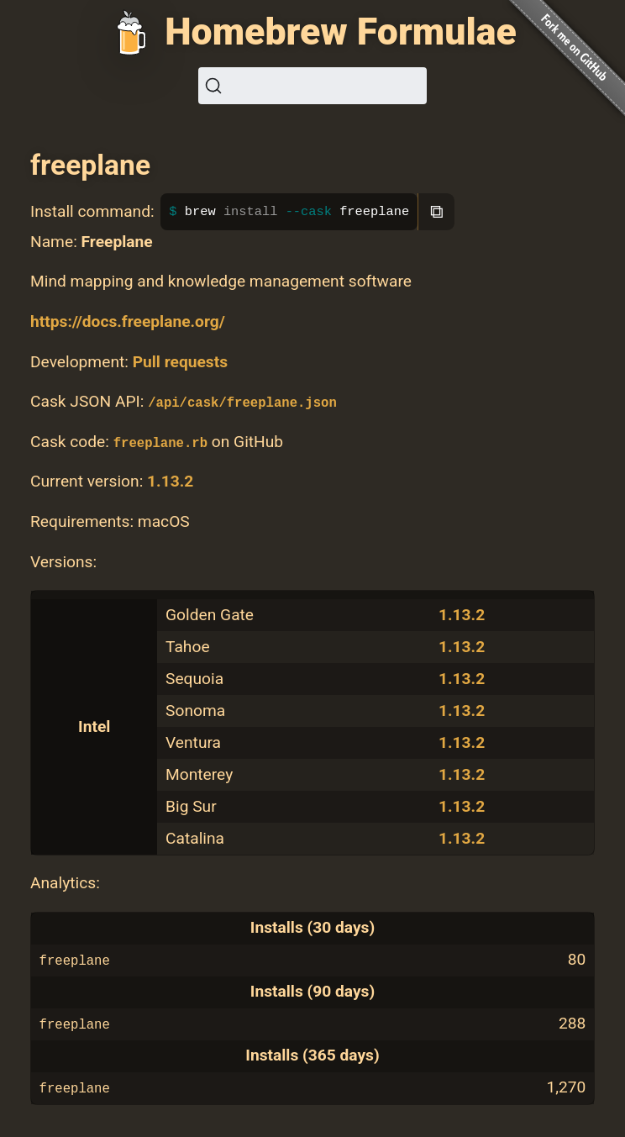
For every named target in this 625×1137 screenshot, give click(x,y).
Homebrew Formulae (341, 32)
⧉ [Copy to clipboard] (437, 211)
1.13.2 (170, 481)
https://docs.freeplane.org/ (127, 321)
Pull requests (180, 361)
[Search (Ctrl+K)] (312, 85)
